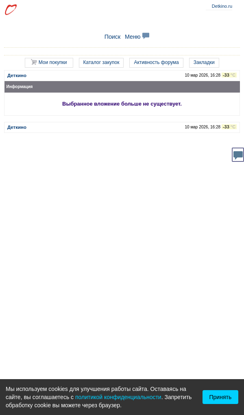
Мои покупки (49, 62)
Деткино (16, 75)
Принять (220, 397)
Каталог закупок (101, 62)
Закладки (204, 62)
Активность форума (156, 62)
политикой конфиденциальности (118, 397)
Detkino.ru (222, 6)
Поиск (113, 36)
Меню (137, 36)
